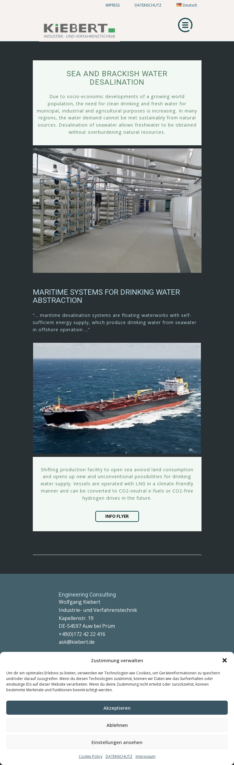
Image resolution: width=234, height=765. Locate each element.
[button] (225, 660)
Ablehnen (117, 725)
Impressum (146, 756)
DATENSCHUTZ (119, 756)
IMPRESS (113, 5)
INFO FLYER (117, 516)
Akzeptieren (117, 708)
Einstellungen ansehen (117, 742)
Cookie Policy (90, 756)
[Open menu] (185, 25)
